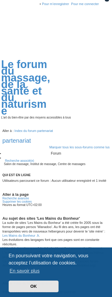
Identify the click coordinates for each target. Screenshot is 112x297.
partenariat (16, 140)
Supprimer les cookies (17, 201)
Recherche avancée (15, 198)
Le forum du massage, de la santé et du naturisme (25, 87)
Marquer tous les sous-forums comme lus (79, 147)
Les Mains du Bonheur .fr (20, 235)
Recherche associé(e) (19, 160)
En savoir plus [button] (25, 270)
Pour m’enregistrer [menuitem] (55, 4)
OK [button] (33, 286)
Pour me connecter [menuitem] (85, 4)
